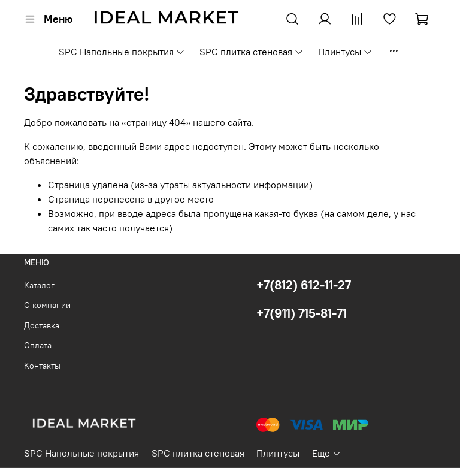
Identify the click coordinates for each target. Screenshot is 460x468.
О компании (47, 305)
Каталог (39, 285)
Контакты (42, 365)
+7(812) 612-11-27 (303, 285)
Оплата (38, 345)
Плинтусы (345, 52)
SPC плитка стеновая (251, 52)
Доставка (41, 325)
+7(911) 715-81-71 (301, 313)
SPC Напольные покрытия (122, 52)
